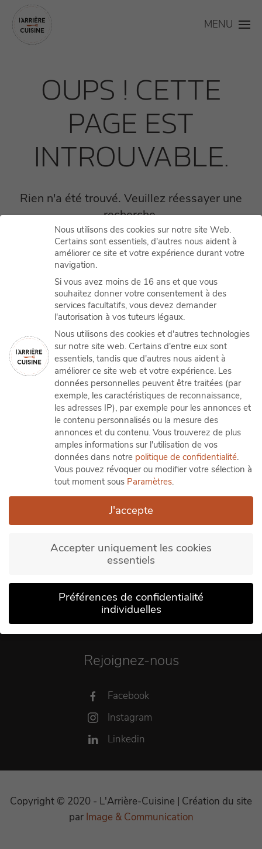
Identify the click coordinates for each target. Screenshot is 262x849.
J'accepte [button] (131, 510)
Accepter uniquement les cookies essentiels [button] (131, 553)
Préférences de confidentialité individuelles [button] (131, 603)
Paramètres (149, 481)
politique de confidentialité (186, 457)
